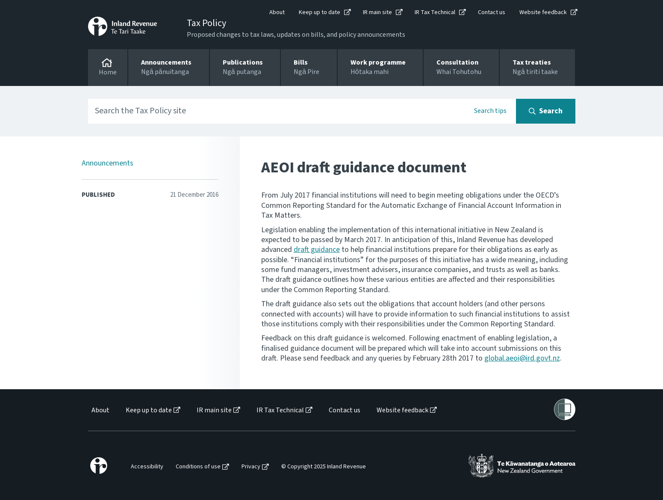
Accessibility (147, 466)
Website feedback (543, 12)
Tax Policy (206, 23)
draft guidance (317, 249)
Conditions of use (198, 466)
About (277, 12)
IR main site (377, 12)
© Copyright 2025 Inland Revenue (323, 466)
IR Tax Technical (435, 12)
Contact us (491, 12)
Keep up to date (319, 12)
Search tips (490, 110)
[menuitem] (99, 410)
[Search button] (545, 111)
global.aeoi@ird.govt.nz (522, 358)
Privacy (251, 466)
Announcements (107, 163)
